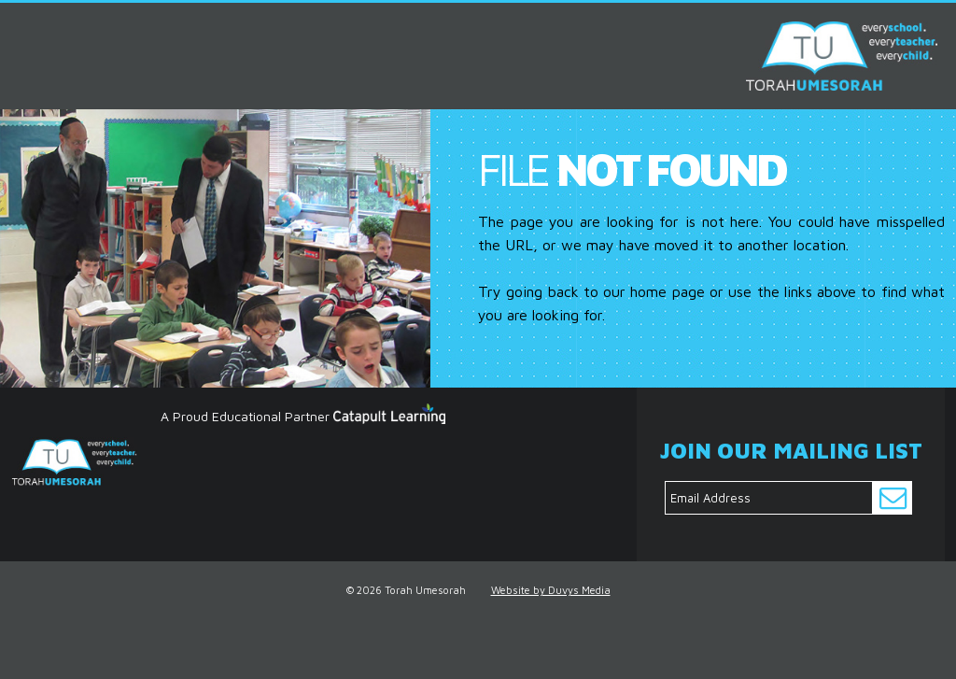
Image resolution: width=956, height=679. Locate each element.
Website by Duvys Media (551, 590)
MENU (21, 27)
